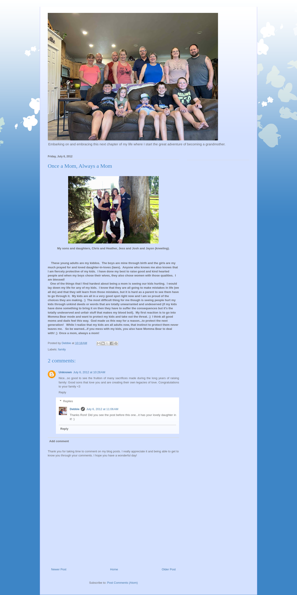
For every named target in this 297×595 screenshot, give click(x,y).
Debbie (74, 409)
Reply (62, 392)
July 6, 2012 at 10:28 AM (89, 372)
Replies (68, 401)
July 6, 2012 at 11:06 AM (102, 409)
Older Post (169, 569)
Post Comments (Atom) (122, 582)
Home (114, 569)
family (62, 349)
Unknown (65, 372)
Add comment (59, 441)
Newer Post (58, 569)
